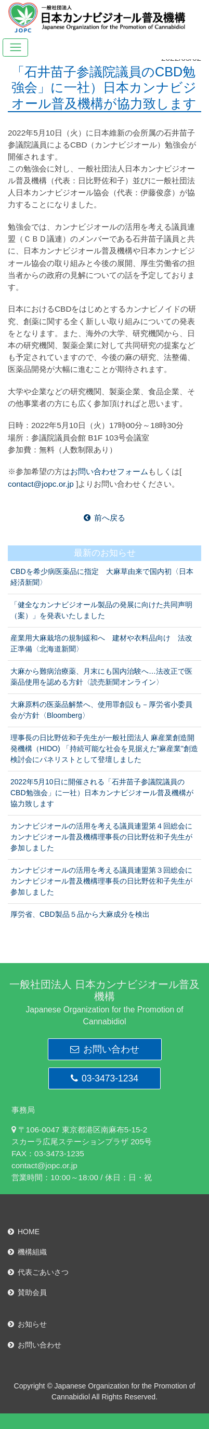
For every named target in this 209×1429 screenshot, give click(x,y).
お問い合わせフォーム (109, 471)
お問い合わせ (104, 1049)
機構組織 (27, 1252)
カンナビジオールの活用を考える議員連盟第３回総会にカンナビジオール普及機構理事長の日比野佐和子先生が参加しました (101, 881)
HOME (24, 1231)
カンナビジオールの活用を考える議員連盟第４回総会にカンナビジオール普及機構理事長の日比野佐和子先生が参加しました (101, 837)
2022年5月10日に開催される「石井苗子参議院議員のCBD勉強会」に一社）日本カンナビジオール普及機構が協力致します (101, 793)
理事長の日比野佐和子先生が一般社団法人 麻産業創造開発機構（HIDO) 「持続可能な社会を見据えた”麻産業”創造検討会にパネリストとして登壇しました (104, 748)
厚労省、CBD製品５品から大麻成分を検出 (80, 914)
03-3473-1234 (104, 1078)
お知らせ (27, 1324)
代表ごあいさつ (38, 1272)
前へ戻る (104, 517)
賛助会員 (27, 1292)
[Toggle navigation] (15, 47)
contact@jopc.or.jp (41, 483)
